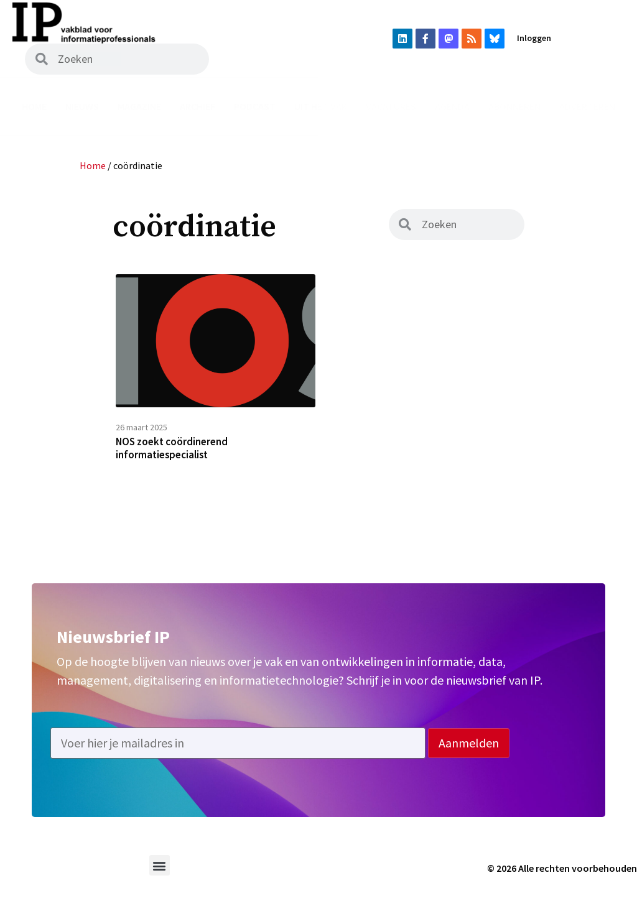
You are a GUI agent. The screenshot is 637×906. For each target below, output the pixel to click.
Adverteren (587, 106)
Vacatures (391, 106)
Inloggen (534, 38)
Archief (197, 106)
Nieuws (82, 106)
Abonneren (514, 106)
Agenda (452, 106)
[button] (159, 871)
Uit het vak (320, 106)
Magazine (139, 106)
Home (34, 106)
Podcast (255, 106)
